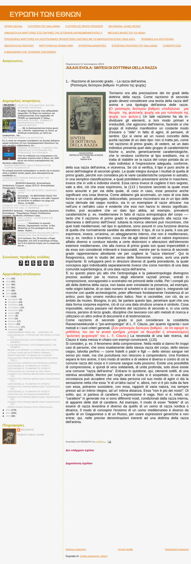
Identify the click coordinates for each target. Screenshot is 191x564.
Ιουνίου (11, 316)
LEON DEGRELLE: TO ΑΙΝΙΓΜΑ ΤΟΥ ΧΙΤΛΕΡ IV (28, 368)
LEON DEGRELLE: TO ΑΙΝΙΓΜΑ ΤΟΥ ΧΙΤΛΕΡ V (28, 366)
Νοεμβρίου (13, 302)
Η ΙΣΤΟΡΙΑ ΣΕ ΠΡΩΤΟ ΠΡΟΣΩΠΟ (84, 26)
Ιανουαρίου (13, 329)
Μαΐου (11, 318)
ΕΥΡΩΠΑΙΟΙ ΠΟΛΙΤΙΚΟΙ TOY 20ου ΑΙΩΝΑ (134, 45)
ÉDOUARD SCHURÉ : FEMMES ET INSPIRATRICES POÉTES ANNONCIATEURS (35, 122)
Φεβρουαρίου (14, 327)
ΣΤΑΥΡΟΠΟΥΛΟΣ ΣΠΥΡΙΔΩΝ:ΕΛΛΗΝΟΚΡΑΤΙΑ (28, 394)
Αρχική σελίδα (125, 549)
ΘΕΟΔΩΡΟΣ (27, 429)
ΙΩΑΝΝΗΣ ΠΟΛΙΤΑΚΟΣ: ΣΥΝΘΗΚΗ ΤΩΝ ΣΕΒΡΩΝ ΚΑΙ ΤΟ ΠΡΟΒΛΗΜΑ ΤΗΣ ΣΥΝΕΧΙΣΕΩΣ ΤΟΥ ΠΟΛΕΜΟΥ (37, 150)
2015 (8, 290)
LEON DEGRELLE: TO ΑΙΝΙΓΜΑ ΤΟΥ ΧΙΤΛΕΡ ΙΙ (28, 391)
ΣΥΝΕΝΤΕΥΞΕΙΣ (172, 45)
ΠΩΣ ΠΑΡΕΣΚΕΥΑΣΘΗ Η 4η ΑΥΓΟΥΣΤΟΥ (23, 137)
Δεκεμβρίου (13, 299)
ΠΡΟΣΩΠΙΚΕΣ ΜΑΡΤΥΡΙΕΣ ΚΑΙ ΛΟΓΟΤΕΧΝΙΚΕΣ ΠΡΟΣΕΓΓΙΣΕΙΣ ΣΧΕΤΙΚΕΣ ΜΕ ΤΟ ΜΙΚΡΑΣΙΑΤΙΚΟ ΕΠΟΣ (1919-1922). (70, 39)
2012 (8, 410)
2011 (8, 413)
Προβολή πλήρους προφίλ (30, 434)
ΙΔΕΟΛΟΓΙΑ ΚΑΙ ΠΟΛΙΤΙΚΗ (19, 45)
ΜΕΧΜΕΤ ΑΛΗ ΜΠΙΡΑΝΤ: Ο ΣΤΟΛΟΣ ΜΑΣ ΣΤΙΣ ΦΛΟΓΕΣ (33, 350)
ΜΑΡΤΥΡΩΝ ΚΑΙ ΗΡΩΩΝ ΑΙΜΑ (56, 45)
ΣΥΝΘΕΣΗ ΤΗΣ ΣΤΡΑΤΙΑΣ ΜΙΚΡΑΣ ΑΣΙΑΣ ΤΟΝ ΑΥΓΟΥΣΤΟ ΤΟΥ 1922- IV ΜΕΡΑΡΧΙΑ (25, 206)
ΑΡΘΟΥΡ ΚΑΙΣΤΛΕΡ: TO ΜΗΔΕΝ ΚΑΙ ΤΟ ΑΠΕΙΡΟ (29, 355)
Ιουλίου (11, 313)
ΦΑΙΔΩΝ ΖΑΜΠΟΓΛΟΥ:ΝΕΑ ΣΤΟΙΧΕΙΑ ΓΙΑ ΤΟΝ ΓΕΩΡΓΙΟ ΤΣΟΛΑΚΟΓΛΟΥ (27, 166)
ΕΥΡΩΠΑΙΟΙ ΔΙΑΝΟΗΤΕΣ (92, 45)
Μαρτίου (12, 324)
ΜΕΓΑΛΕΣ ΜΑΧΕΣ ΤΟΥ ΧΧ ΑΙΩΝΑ (126, 32)
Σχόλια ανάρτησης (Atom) (93, 556)
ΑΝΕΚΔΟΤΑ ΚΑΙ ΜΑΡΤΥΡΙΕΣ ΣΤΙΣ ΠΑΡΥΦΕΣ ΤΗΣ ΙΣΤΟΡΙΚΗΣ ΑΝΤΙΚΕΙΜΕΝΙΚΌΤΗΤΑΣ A (53, 32)
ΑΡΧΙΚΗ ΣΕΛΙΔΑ (13, 26)
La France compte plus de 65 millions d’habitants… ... (30, 352)
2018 (8, 281)
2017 (8, 284)
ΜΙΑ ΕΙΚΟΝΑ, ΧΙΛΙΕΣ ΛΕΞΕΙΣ (125, 26)
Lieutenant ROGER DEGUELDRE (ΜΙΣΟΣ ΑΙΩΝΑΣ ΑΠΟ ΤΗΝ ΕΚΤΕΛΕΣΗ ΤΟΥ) (38, 234)
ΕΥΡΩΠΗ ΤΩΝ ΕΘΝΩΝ (45, 14)
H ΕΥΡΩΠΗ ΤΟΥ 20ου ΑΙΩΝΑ (44, 26)
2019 (8, 278)
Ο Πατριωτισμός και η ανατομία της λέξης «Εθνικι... (29, 371)
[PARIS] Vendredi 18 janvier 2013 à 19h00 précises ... (30, 407)
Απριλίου (12, 321)
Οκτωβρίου (13, 305)
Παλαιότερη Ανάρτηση (177, 549)
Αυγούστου (13, 310)
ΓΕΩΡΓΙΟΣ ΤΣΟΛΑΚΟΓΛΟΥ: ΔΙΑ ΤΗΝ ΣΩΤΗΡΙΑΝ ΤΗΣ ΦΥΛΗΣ (36, 106)
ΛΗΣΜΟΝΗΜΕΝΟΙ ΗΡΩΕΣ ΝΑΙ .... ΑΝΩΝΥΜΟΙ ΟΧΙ (30, 332)
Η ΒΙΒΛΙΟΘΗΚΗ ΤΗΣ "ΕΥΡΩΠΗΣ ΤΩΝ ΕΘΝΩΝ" (30, 52)
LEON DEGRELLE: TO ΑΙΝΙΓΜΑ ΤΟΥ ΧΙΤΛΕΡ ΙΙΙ (28, 384)
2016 (8, 287)
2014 (8, 293)
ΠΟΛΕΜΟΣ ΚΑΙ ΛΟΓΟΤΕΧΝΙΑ (157, 39)
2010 (8, 416)
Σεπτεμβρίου (14, 307)
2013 (8, 296)
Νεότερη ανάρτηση (76, 549)
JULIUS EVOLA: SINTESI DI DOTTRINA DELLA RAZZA (32, 363)
